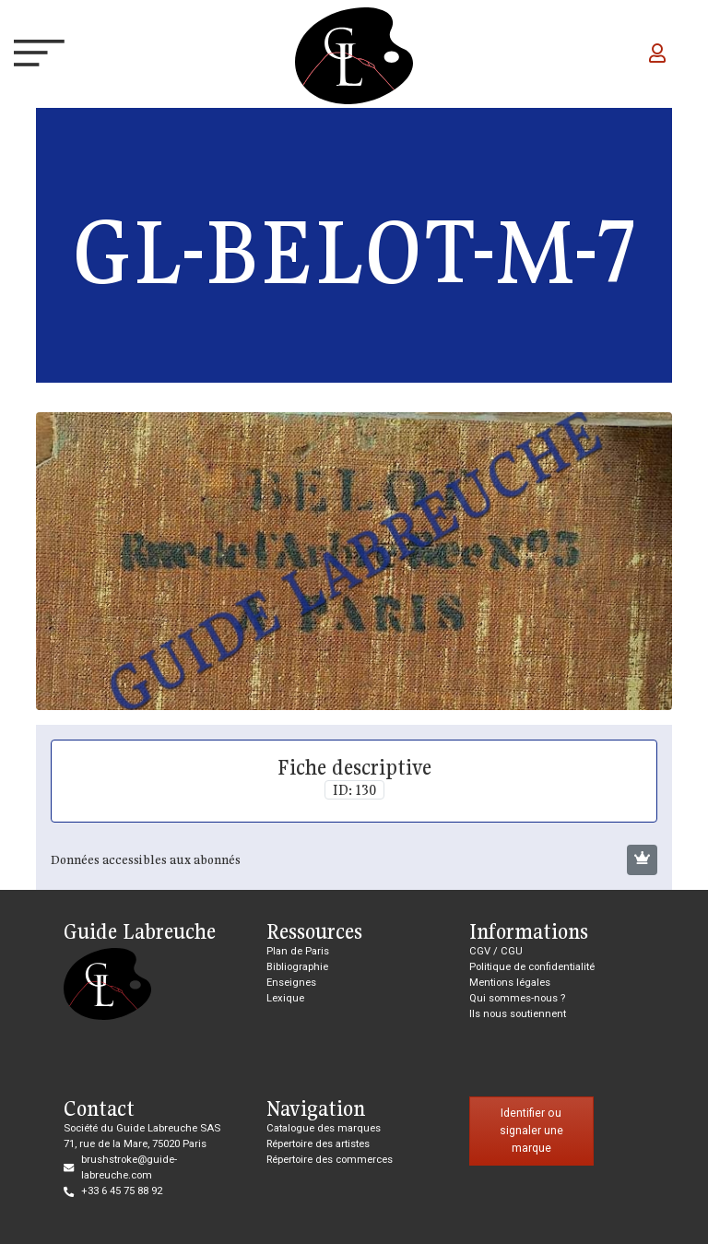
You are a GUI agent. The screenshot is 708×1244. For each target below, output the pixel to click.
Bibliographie (297, 967)
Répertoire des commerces (329, 1160)
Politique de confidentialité (532, 967)
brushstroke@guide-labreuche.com (129, 1167)
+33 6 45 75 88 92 (121, 1191)
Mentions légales (509, 983)
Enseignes (291, 983)
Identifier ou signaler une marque (531, 1130)
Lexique (285, 998)
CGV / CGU (496, 951)
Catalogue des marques (323, 1128)
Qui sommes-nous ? (517, 998)
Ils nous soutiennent (517, 1014)
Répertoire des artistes (318, 1144)
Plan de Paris (297, 951)
